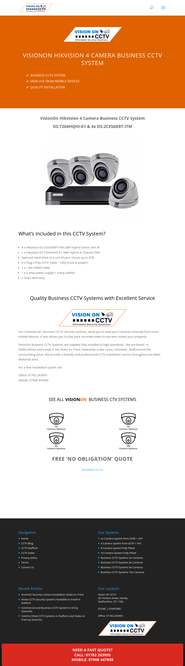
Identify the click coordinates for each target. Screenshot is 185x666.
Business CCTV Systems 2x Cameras (122, 557)
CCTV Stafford (29, 548)
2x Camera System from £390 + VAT (122, 538)
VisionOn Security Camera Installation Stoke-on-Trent (52, 594)
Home (24, 538)
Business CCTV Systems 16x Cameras (122, 572)
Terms (25, 562)
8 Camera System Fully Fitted (118, 548)
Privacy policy (29, 557)
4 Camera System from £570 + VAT (121, 543)
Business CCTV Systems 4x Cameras (122, 562)
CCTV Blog (27, 543)
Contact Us (27, 567)
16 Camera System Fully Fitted (118, 553)
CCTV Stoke (27, 553)
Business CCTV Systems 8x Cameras (122, 567)
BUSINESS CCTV (92, 470)
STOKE (102, 608)
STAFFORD (114, 608)
